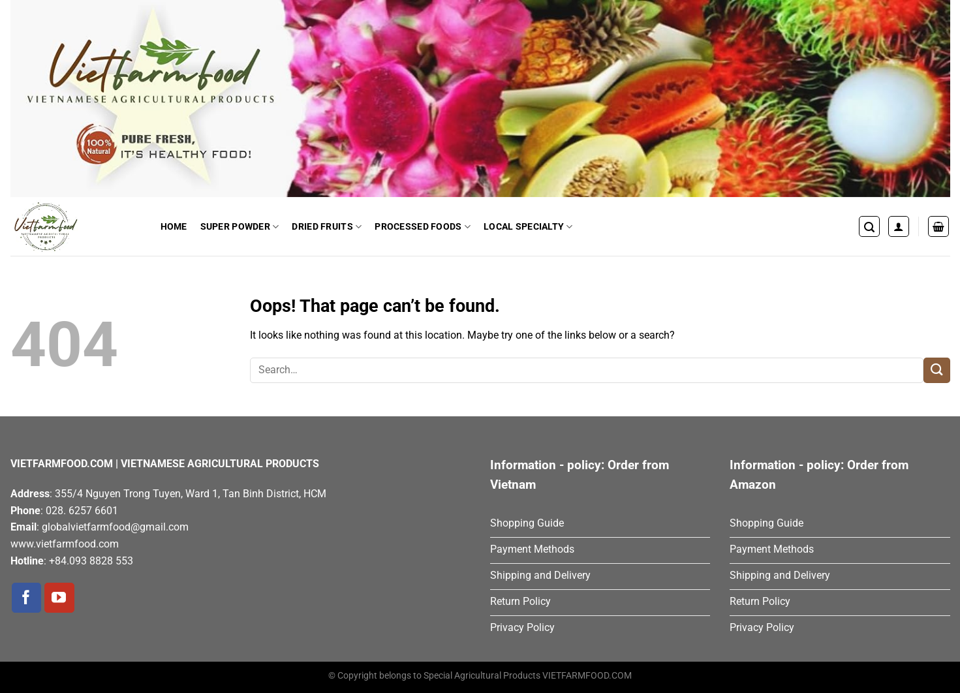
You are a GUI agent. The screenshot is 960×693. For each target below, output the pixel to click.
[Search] (869, 226)
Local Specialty (528, 227)
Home (174, 226)
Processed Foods (423, 227)
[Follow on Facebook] (27, 598)
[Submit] (936, 370)
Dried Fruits (327, 227)
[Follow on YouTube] (59, 598)
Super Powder (239, 227)
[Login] (898, 226)
